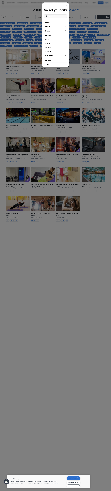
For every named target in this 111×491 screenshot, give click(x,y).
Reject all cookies (73, 482)
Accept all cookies (73, 478)
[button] (6, 482)
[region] (48, 481)
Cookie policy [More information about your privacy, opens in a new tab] (55, 483)
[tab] (55, 22)
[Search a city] (55, 16)
